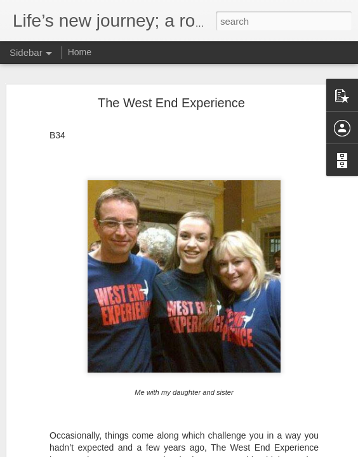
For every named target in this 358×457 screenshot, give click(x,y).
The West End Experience (171, 93)
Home (79, 52)
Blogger (242, 450)
